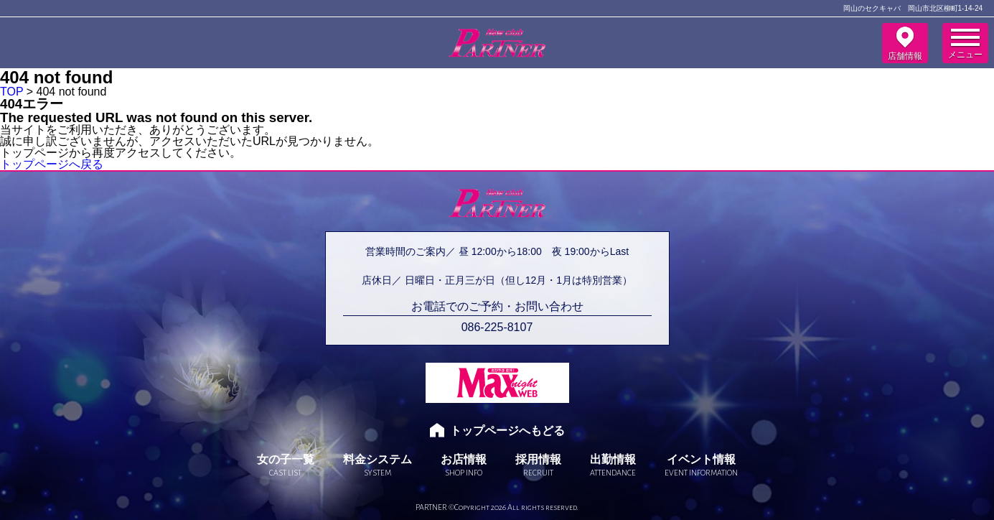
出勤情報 (613, 465)
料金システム (377, 465)
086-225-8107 (497, 327)
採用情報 (538, 465)
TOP (11, 91)
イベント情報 (701, 465)
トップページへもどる (507, 430)
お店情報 (464, 465)
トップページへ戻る (51, 164)
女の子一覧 (285, 465)
